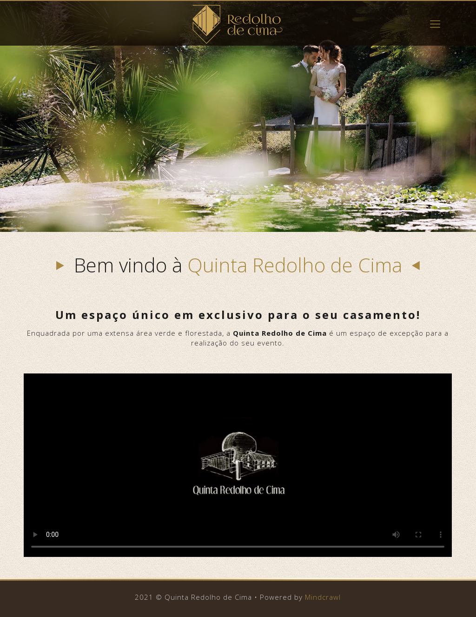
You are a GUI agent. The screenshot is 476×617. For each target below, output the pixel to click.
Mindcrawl (323, 597)
